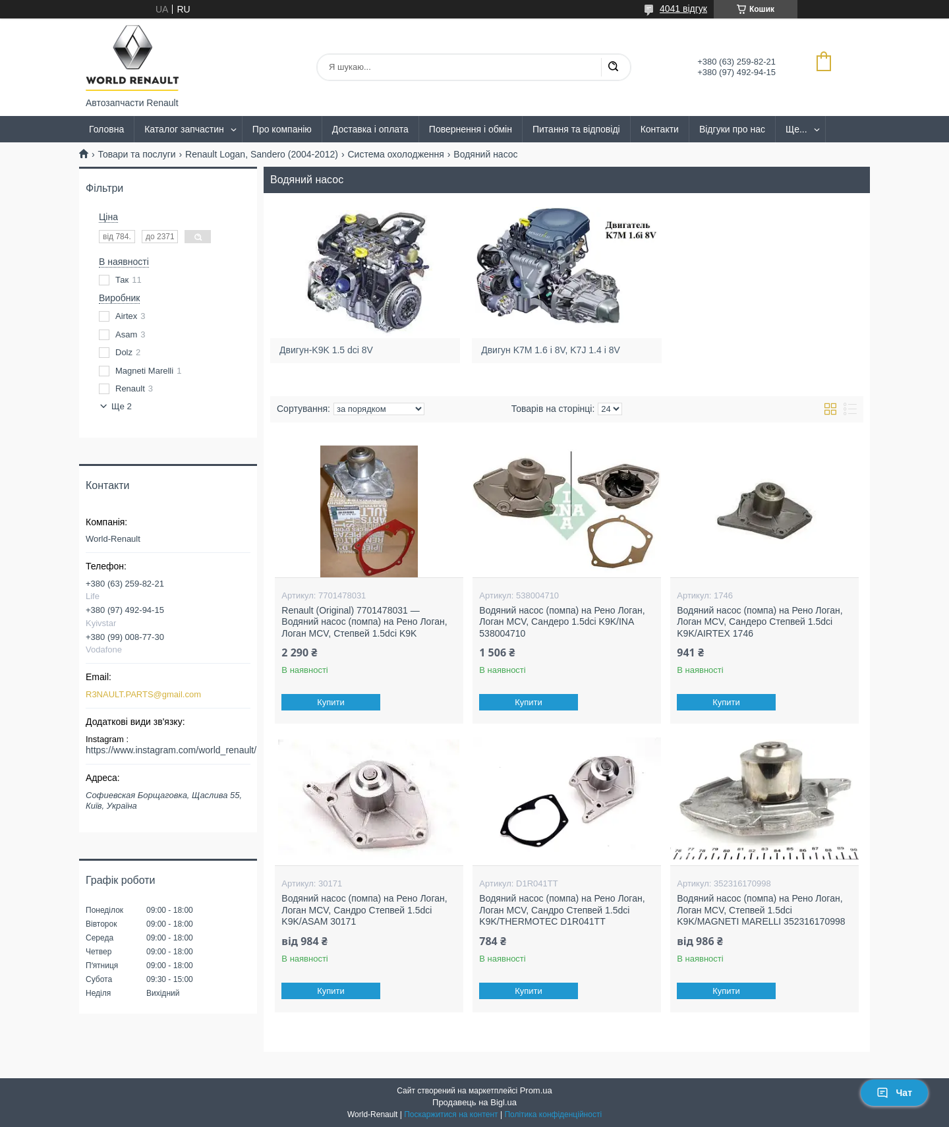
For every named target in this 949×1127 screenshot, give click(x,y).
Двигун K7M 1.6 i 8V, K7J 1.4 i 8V (551, 350)
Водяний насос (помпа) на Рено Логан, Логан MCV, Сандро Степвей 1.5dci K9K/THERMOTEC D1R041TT (562, 910)
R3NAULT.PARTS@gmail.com (143, 694)
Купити (331, 702)
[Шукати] (613, 67)
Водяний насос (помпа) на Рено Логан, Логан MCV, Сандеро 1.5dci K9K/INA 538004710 (562, 622)
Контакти (660, 129)
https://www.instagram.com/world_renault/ (171, 750)
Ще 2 (121, 406)
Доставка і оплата (370, 129)
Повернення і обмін (470, 129)
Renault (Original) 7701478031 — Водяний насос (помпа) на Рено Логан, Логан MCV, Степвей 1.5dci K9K (364, 622)
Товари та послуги (136, 154)
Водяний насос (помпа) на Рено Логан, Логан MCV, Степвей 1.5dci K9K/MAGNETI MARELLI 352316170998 (761, 910)
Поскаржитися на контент (451, 1114)
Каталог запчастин (184, 129)
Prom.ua (536, 1090)
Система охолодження (395, 154)
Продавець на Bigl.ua (474, 1102)
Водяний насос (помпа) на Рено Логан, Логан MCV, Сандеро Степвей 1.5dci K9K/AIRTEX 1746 (759, 622)
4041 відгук (683, 8)
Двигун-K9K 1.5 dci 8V (325, 350)
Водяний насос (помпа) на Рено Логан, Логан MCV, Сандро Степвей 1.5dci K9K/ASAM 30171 (364, 910)
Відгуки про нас (732, 129)
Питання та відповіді (576, 129)
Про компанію (282, 129)
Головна (106, 129)
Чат (894, 1093)
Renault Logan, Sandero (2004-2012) (261, 154)
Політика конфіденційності (553, 1114)
